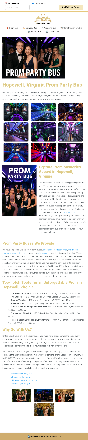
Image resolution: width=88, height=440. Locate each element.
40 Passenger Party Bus (21, 383)
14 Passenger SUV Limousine (24, 380)
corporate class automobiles (15, 253)
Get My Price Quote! (70, 7)
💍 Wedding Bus (48, 28)
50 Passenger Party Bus (21, 373)
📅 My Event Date (12, 3)
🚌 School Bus (34, 31)
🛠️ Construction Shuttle (71, 28)
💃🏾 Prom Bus (12, 28)
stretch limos (61, 250)
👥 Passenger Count (40, 3)
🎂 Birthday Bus (30, 28)
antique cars (42, 253)
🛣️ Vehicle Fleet (53, 31)
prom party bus (68, 212)
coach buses (49, 250)
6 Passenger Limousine (21, 377)
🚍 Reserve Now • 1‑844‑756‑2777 (44, 436)
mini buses (73, 250)
